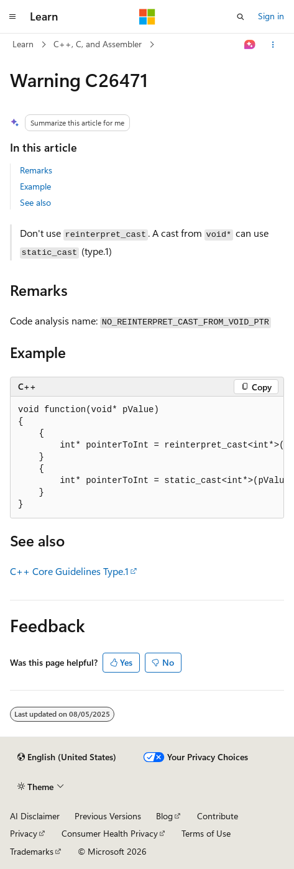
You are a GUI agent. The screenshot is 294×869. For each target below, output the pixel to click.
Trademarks (31, 851)
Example (35, 186)
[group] (147, 457)
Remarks (36, 170)
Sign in (271, 16)
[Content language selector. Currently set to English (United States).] (67, 757)
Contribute (217, 816)
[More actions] (273, 45)
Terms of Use (206, 833)
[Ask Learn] (250, 45)
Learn (23, 44)
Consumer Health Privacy (110, 833)
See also (35, 202)
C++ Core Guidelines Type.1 (69, 570)
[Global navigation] (12, 17)
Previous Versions (108, 816)
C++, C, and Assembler (97, 44)
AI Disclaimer (35, 816)
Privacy (23, 833)
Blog (164, 816)
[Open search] (240, 17)
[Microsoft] (147, 17)
